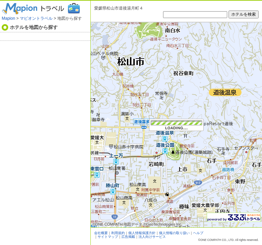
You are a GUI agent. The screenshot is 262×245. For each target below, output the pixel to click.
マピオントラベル (36, 18)
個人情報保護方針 (142, 233)
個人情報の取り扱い (174, 233)
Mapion (8, 18)
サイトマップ (108, 237)
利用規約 (118, 233)
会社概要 (101, 233)
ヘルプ (198, 233)
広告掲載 (128, 237)
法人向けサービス (152, 237)
